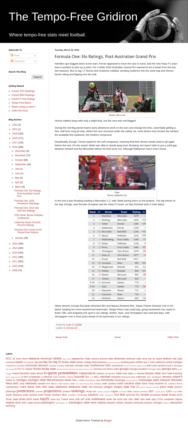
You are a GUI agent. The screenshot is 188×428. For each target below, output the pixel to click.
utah (136, 399)
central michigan (174, 362)
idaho (33, 373)
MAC (96, 377)
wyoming (10, 405)
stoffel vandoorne (106, 395)
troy (58, 399)
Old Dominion (96, 387)
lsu (87, 376)
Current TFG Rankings (23, 91)
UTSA (160, 399)
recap (89, 391)
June (18, 173)
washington (47, 402)
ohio (38, 386)
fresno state (113, 369)
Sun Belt (119, 394)
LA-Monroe (46, 377)
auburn (167, 358)
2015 (15, 243)
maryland (115, 377)
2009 (15, 270)
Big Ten (48, 361)
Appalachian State (81, 358)
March (18, 186)
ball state (177, 358)
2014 (15, 248)
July (17, 168)
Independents (87, 373)
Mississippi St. (132, 380)
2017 (15, 142)
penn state (166, 386)
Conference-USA (100, 365)
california (160, 362)
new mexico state (66, 383)
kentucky (177, 373)
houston (25, 373)
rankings (78, 391)
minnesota (107, 379)
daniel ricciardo (130, 366)
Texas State (12, 399)
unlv (125, 399)
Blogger (108, 420)
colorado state (81, 365)
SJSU (169, 391)
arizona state (106, 358)
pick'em (178, 387)
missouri (165, 379)
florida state (49, 368)
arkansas (119, 358)
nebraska (31, 383)
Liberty (70, 377)
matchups (141, 377)
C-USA (151, 362)
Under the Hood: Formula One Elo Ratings (27, 223)
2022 (15, 124)
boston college (83, 362)
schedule (122, 391)
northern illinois (175, 383)
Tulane (64, 399)
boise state (69, 361)
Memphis (167, 377)
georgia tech (169, 368)
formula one (71, 328)
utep (154, 399)
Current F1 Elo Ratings (23, 99)
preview (39, 391)
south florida (44, 395)
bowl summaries (113, 362)
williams (166, 403)
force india (89, 369)
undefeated (98, 399)
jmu (135, 373)
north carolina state (129, 383)
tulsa (71, 399)
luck (91, 377)
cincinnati (31, 365)
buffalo (139, 362)
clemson (43, 365)
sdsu (129, 391)
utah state (145, 399)
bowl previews (99, 362)
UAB (77, 399)
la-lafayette (34, 377)
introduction (110, 373)
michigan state (37, 379)
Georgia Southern (138, 369)
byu (145, 362)
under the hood (114, 399)
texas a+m (175, 394)
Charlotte (20, 365)
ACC (9, 358)
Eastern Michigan (174, 365)
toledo (36, 399)
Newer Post (62, 337)
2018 (15, 138)
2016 (15, 147)
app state (67, 359)
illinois (40, 373)
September (21, 164)
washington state (79, 402)
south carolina (29, 395)
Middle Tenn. (71, 380)
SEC (151, 391)
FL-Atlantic (27, 369)
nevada (41, 383)
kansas (140, 373)
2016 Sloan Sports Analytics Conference (28, 216)
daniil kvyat (141, 366)
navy (22, 383)
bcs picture (29, 362)
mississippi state (149, 379)
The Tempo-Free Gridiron (73, 16)
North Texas (148, 383)
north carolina (109, 383)
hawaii (15, 373)
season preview (140, 391)
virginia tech (13, 402)
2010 (15, 266)
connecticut (117, 365)
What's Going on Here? (23, 106)
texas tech (25, 399)
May (17, 177)
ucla (87, 399)
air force (17, 358)
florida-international (76, 369)
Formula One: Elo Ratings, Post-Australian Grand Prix (27, 193)
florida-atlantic (62, 369)
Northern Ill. (161, 383)
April (17, 182)
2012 (15, 257)
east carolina (158, 365)
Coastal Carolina (56, 365)
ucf (82, 399)
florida (37, 368)
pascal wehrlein (152, 387)
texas (165, 394)
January (19, 238)
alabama (34, 358)
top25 (44, 399)
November (20, 155)
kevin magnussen (13, 377)
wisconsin (176, 402)
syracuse (130, 395)
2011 (15, 261)
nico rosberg (95, 383)
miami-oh (10, 380)
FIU (19, 369)
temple (145, 394)
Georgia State (154, 369)
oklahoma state (77, 386)
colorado (69, 365)
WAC (24, 402)
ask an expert (155, 358)
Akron (25, 358)
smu (180, 391)
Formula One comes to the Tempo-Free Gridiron (28, 231)
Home (118, 337)
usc (131, 399)
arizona (95, 358)
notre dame (27, 386)
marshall (105, 376)
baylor (19, 361)
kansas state (153, 373)
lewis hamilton (59, 377)
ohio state (48, 386)
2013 (15, 252)
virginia (178, 399)
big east (39, 362)
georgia (124, 368)
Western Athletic (115, 402)
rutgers (114, 391)
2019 (15, 133)
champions (11, 365)
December (20, 151)
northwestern (12, 387)
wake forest (34, 402)
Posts (15, 55)
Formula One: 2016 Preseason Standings (26, 202)
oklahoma (61, 386)
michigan (21, 379)
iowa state (127, 373)
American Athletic (51, 358)
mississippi (119, 380)
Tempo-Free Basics (21, 102)
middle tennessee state (89, 380)
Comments (18, 61)
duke (149, 365)
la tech (24, 377)
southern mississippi (77, 395)
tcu (138, 394)
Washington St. (61, 403)
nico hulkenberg (82, 384)
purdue (66, 391)
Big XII (57, 361)
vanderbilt (169, 399)
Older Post (172, 337)
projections (53, 391)
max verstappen (154, 377)
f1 (64, 328)
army (144, 358)
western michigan (153, 402)
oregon (108, 386)
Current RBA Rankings (23, 95)
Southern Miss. (59, 395)
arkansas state (133, 358)
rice (94, 391)
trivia (53, 399)
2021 (15, 129)
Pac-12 (134, 386)
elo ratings (10, 369)
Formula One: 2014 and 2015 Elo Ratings (26, 209)
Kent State (167, 373)
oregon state (121, 386)
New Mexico (52, 383)
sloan (175, 391)
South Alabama (14, 395)
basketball (10, 362)
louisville (79, 376)
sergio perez (160, 391)
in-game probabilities (61, 373)
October (19, 160)
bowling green (128, 362)
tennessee (155, 395)
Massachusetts (128, 377)
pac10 (142, 387)
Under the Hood (20, 110)
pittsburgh (11, 391)
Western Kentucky (134, 402)
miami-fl (177, 376)
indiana (100, 373)
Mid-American (55, 379)
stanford (93, 394)
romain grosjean (103, 391)
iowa (119, 373)
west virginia (98, 402)
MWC (16, 383)
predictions (26, 391)
